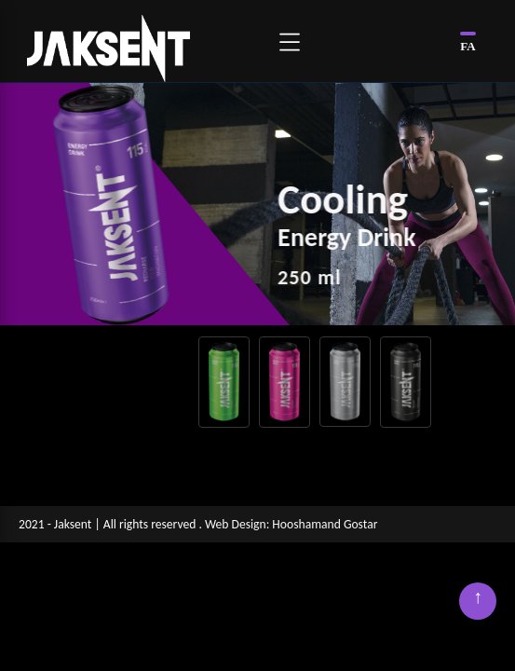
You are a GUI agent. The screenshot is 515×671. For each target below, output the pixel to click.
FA (467, 46)
